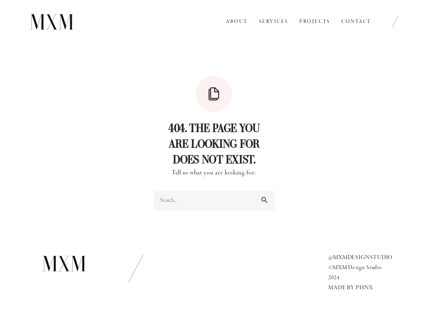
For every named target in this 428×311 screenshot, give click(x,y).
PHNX (364, 288)
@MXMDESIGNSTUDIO (360, 257)
